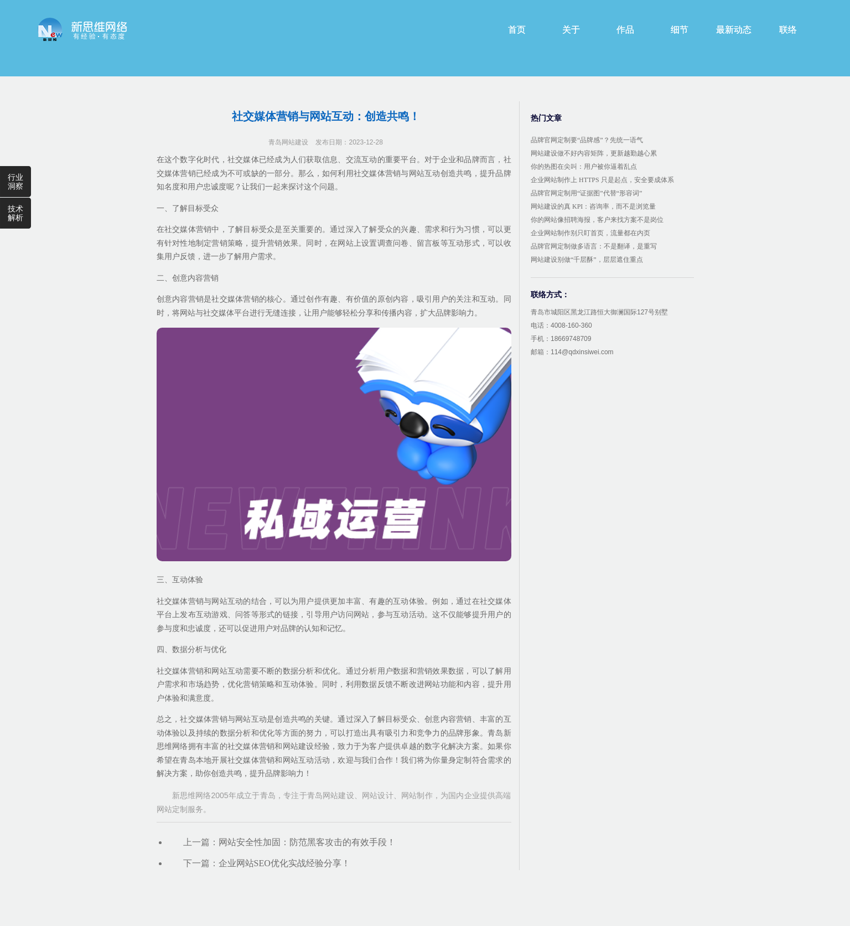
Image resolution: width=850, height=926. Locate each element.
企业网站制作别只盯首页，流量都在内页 (590, 233)
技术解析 (15, 213)
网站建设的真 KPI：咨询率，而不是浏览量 (593, 206)
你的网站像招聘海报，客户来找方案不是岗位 (597, 220)
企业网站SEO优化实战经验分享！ (284, 863)
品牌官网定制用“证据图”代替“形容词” (586, 193)
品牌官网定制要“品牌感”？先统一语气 (587, 140)
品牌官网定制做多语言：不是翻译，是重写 (594, 246)
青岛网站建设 (288, 142)
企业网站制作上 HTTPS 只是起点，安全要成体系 (602, 180)
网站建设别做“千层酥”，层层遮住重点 (587, 259)
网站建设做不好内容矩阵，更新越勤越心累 (594, 153)
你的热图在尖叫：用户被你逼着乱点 (584, 166)
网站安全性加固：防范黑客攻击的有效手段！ (307, 842)
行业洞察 (15, 181)
